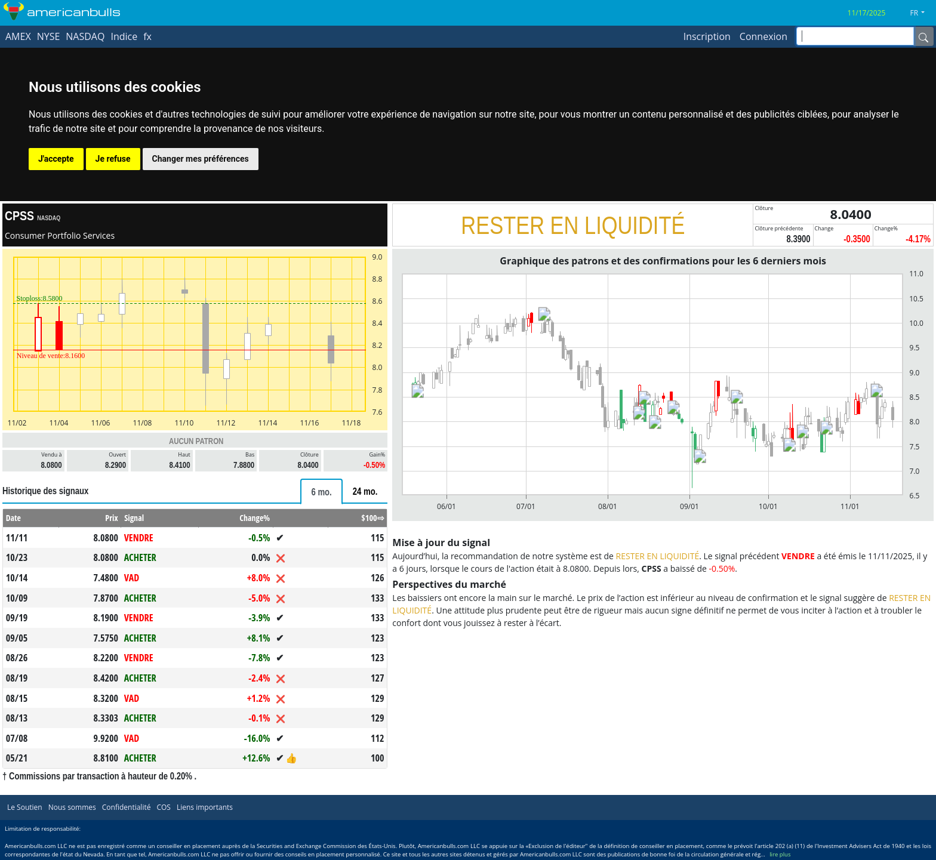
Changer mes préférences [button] (200, 159)
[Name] (923, 36)
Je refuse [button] (113, 159)
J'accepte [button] (56, 159)
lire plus (779, 854)
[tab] (321, 491)
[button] (922, 13)
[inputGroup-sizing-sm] (855, 36)
